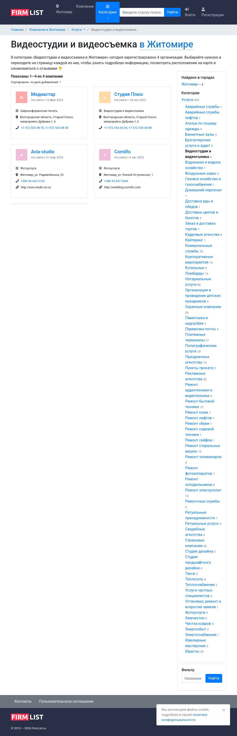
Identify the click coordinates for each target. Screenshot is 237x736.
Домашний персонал (203, 190)
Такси (190, 573)
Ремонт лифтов (198, 418)
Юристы (192, 651)
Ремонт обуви (197, 423)
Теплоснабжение (200, 584)
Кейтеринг (194, 240)
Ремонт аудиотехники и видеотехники (198, 390)
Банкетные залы (199, 134)
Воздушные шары (200, 173)
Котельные (194, 268)
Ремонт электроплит (203, 490)
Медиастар (43, 94)
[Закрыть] (224, 710)
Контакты (23, 701)
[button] (78, 30)
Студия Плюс (128, 94)
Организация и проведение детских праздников (203, 295)
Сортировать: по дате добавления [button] (35, 82)
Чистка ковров (198, 623)
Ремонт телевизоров (203, 457)
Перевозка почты (200, 329)
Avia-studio (42, 151)
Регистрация (213, 12)
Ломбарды (194, 273)
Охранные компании (203, 307)
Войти (190, 12)
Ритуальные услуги (201, 523)
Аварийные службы (202, 106)
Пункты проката (199, 368)
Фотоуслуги (195, 612)
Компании (85, 6)
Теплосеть (194, 579)
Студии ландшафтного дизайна (198, 562)
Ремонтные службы (202, 501)
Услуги (187, 100)
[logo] (30, 12)
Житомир (64, 9)
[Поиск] (142, 12)
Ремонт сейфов (198, 440)
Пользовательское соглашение (66, 701)
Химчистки (194, 618)
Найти (172, 12)
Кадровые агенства (202, 234)
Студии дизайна (199, 551)
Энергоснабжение (201, 634)
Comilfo (122, 151)
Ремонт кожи (196, 412)
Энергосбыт (195, 629)
